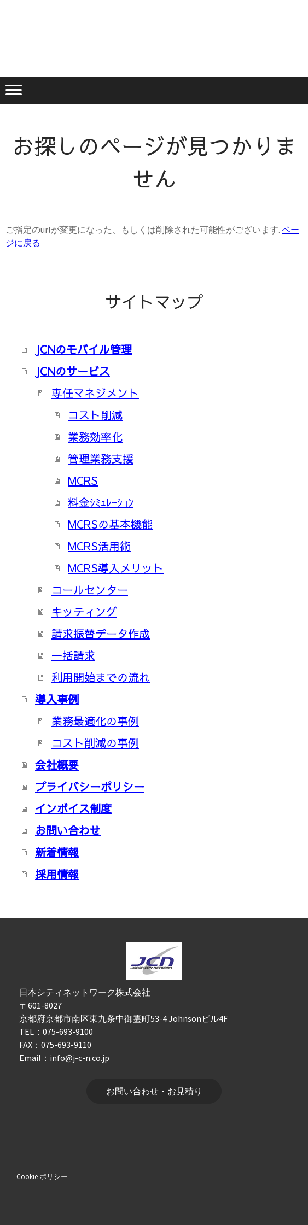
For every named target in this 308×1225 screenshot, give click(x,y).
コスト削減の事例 (95, 742)
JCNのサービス (72, 371)
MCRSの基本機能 (110, 524)
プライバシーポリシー (89, 786)
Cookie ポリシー (42, 1176)
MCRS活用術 (99, 545)
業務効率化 (95, 436)
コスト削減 (95, 414)
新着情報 (57, 852)
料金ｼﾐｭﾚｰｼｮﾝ (100, 502)
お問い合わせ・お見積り (154, 1091)
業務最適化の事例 (95, 720)
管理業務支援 (100, 458)
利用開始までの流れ (100, 677)
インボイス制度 (73, 808)
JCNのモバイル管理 (83, 349)
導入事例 (57, 698)
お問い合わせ (68, 830)
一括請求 (73, 655)
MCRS (83, 480)
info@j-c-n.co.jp (79, 1057)
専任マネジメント (95, 392)
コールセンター (89, 589)
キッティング (84, 611)
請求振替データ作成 (100, 633)
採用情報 (57, 873)
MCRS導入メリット (116, 567)
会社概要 (57, 764)
